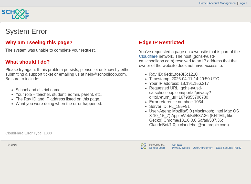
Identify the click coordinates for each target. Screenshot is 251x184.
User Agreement (203, 147)
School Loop (157, 147)
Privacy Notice (181, 147)
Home (203, 3)
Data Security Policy (228, 147)
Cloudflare (148, 56)
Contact (177, 144)
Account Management (223, 3)
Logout (242, 3)
